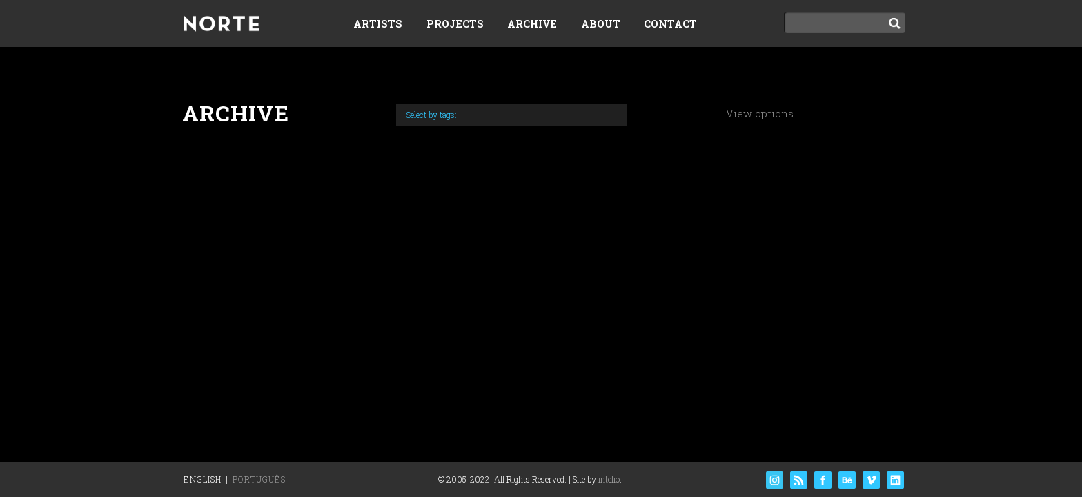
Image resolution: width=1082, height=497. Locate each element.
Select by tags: (431, 114)
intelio (609, 479)
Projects (455, 23)
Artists (377, 23)
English (203, 479)
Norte (221, 25)
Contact (670, 23)
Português (259, 479)
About (600, 23)
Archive (532, 23)
